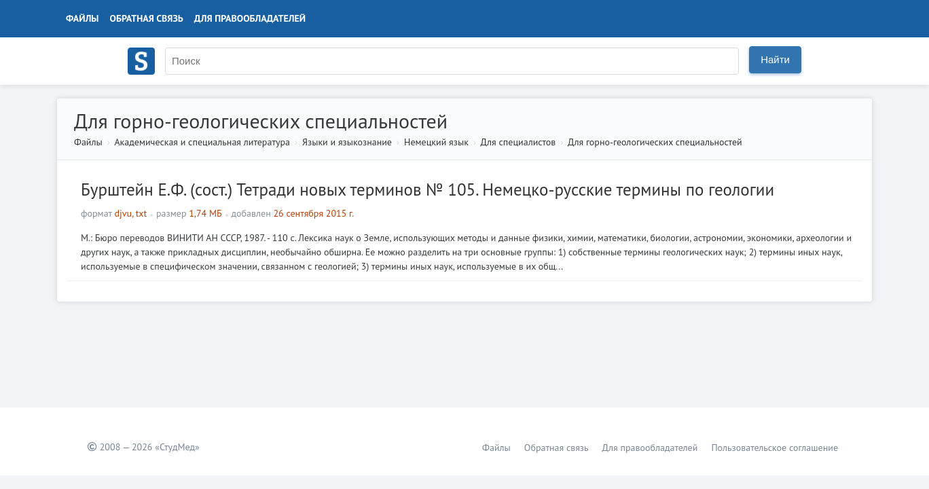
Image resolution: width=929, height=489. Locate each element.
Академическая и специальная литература (202, 142)
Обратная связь (146, 18)
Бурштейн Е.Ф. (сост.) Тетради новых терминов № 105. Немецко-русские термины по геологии (427, 189)
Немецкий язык (436, 142)
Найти (775, 59)
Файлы (82, 18)
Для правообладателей (250, 18)
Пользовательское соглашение (774, 447)
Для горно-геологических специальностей (655, 142)
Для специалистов (518, 142)
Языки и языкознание (347, 142)
